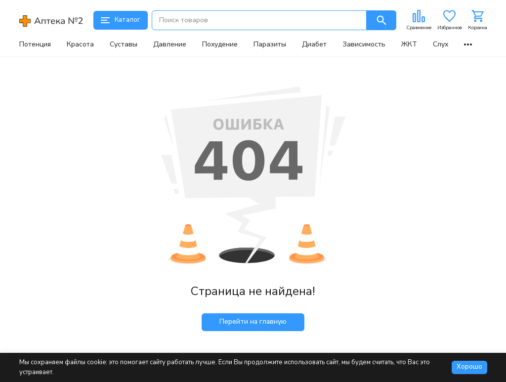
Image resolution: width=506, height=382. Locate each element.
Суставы (123, 44)
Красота (80, 44)
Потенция (35, 44)
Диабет (314, 44)
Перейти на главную (253, 321)
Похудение (220, 44)
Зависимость (363, 44)
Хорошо (469, 366)
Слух (440, 44)
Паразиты (269, 44)
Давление (169, 44)
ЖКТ (409, 44)
